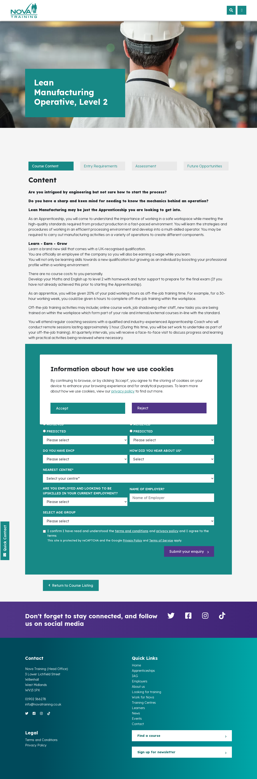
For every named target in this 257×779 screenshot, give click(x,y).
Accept (62, 408)
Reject (142, 408)
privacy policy (123, 391)
